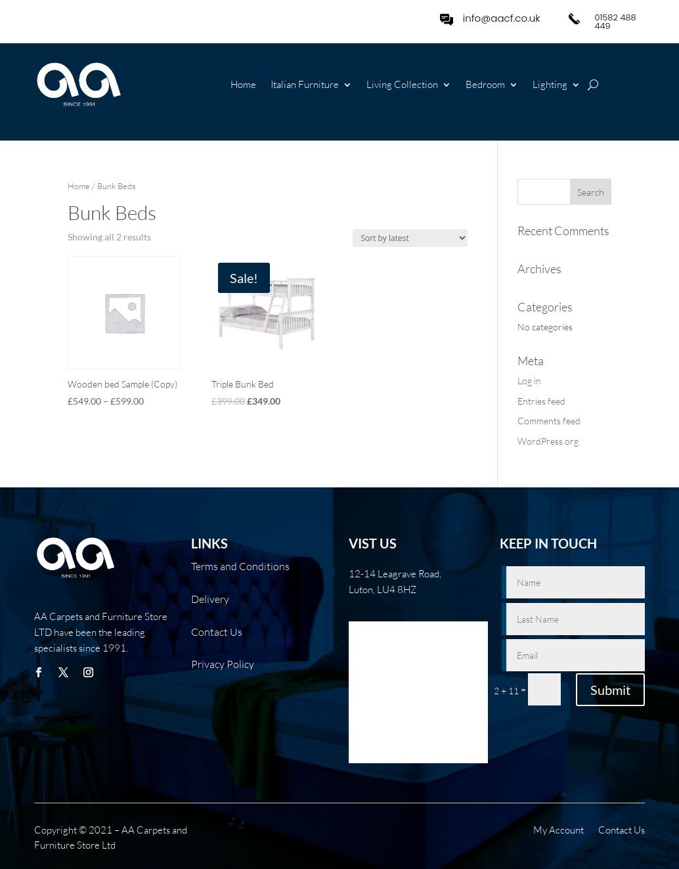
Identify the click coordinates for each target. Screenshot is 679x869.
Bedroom (485, 85)
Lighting (550, 85)
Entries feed (541, 401)
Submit (610, 690)
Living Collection (402, 85)
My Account (558, 831)
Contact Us (621, 831)
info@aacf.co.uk (501, 18)
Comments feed (548, 420)
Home (243, 85)
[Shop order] (410, 238)
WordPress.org (548, 441)
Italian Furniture (305, 85)
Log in (529, 380)
